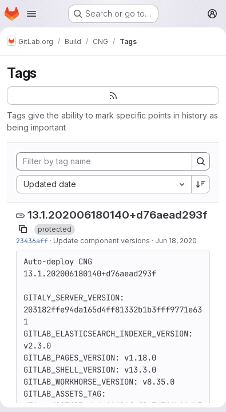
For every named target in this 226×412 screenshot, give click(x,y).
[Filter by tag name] (104, 161)
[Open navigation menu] (31, 14)
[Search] (201, 161)
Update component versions (101, 240)
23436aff (32, 240)
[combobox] (103, 184)
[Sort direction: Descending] (201, 184)
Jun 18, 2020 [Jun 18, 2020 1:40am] (176, 240)
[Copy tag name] (23, 229)
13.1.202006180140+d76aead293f (117, 214)
